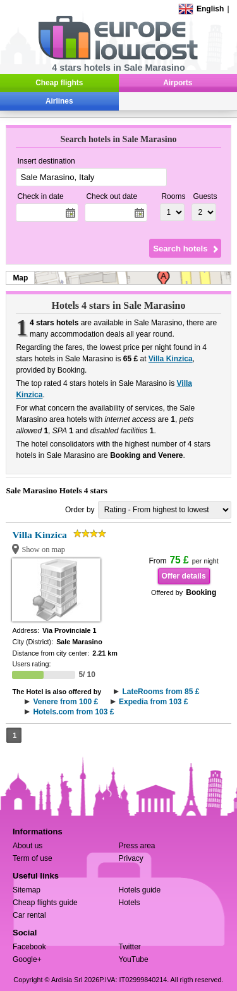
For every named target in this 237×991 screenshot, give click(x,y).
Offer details (184, 576)
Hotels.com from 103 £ (73, 711)
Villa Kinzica (171, 358)
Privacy (131, 858)
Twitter (130, 946)
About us (27, 845)
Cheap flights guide (45, 902)
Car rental (29, 915)
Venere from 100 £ (65, 701)
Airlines (59, 101)
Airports (177, 82)
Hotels (129, 902)
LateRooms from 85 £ (160, 691)
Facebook (29, 946)
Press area (137, 845)
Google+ (27, 959)
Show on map (43, 549)
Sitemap (26, 890)
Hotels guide (140, 890)
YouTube (134, 959)
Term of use (32, 858)
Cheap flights (59, 82)
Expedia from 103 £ (153, 701)
